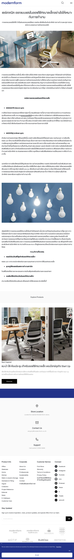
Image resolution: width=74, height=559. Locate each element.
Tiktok (59, 487)
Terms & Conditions (43, 472)
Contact (22, 480)
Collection (5, 486)
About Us (22, 466)
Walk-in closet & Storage (10, 478)
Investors (22, 469)
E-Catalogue (6, 498)
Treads (59, 496)
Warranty (40, 469)
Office (4, 466)
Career (21, 478)
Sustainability (23, 475)
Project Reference (7, 489)
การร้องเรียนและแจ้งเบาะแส (27, 483)
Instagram (60, 470)
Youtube (59, 474)
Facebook (60, 466)
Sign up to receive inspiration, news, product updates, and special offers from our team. (31, 512)
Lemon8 (59, 500)
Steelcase (5, 469)
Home (4, 472)
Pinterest (60, 483)
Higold (4, 483)
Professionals (24, 472)
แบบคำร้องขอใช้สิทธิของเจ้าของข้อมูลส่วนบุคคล (44, 479)
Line (58, 479)
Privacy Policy (41, 475)
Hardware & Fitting (8, 480)
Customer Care (7, 501)
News (3, 495)
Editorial (4, 492)
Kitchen (4, 475)
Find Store (40, 466)
